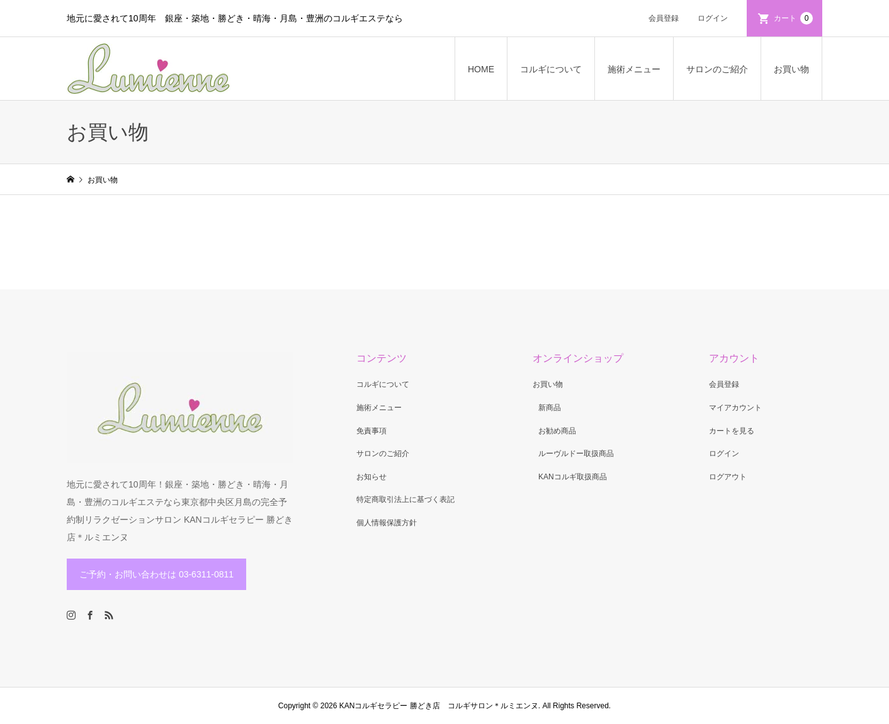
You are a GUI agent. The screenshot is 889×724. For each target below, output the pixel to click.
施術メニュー (634, 69)
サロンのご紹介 (717, 69)
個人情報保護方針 (386, 522)
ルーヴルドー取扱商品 (576, 453)
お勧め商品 (557, 430)
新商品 (549, 407)
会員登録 (663, 18)
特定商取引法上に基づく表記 (405, 499)
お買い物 (791, 69)
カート (793, 18)
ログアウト (728, 476)
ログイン (713, 18)
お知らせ (371, 476)
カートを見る (731, 430)
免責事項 (371, 430)
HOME (481, 69)
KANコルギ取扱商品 (572, 476)
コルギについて (551, 69)
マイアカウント (735, 407)
